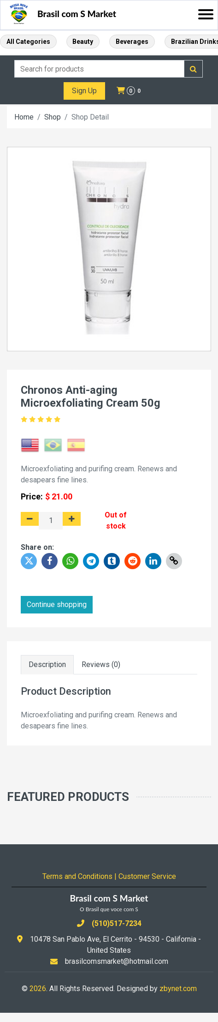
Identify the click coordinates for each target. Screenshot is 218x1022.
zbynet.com (178, 988)
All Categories (28, 41)
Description (47, 664)
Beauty (82, 41)
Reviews (101, 664)
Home (24, 117)
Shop (52, 117)
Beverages (132, 41)
